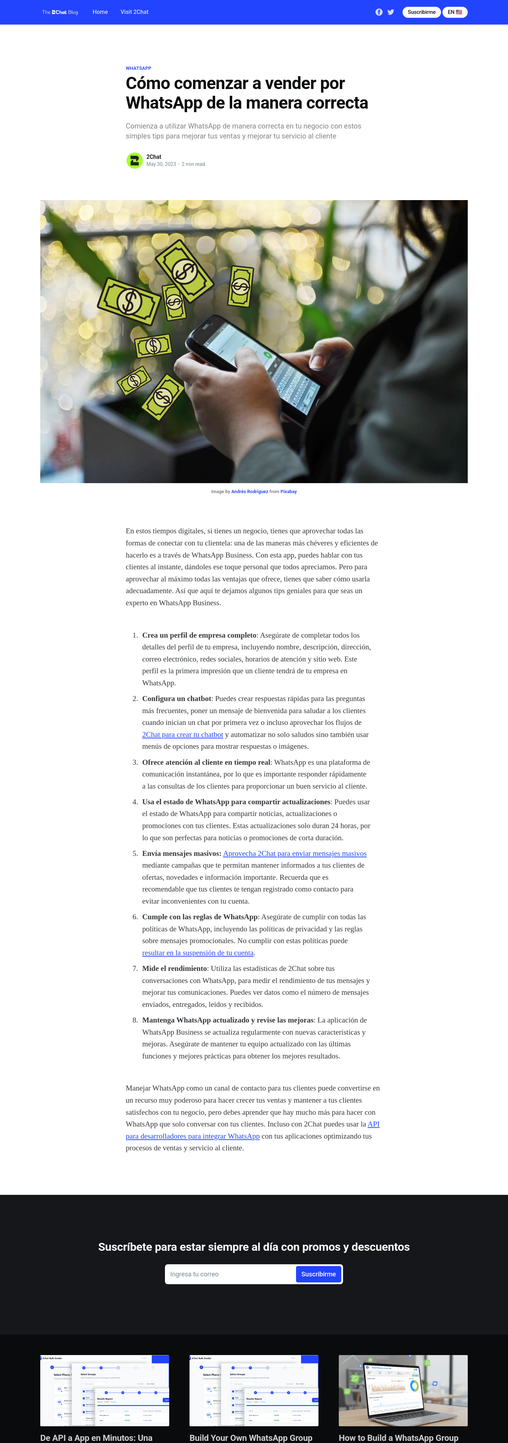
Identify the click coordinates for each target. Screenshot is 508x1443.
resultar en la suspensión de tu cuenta (198, 952)
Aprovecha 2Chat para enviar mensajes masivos (295, 853)
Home (100, 12)
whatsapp (138, 68)
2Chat (153, 156)
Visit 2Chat (134, 12)
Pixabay (288, 491)
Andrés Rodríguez (249, 491)
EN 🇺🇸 (455, 12)
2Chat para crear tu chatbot (182, 734)
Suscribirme (422, 12)
